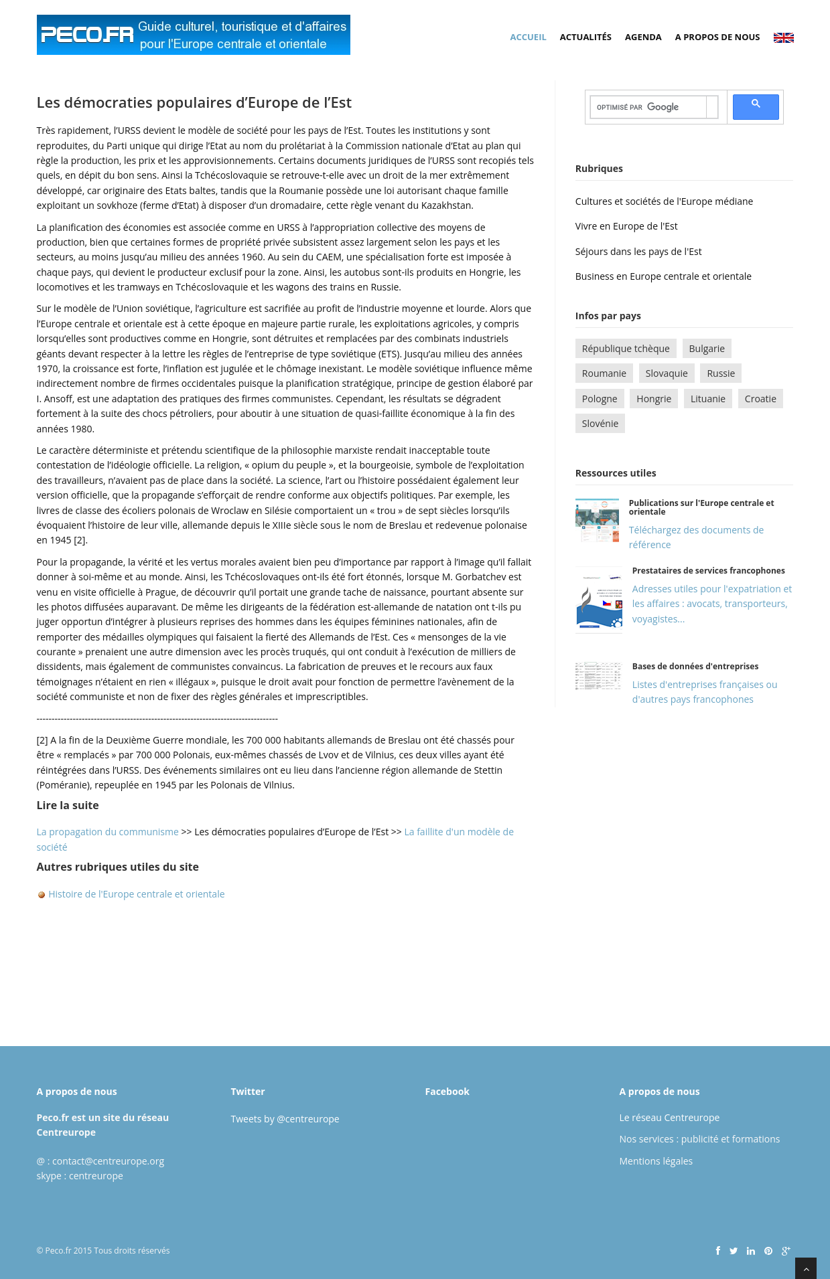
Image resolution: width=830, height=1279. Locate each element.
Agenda (643, 37)
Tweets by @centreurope (285, 1118)
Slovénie (600, 423)
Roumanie (604, 373)
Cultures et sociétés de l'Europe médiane (664, 201)
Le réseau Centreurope (670, 1117)
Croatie (760, 398)
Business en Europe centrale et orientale (663, 276)
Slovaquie (667, 373)
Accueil (528, 37)
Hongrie (653, 398)
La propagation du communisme (109, 831)
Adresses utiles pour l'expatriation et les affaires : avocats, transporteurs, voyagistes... (712, 603)
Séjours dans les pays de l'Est (638, 251)
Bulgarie (707, 348)
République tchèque (626, 348)
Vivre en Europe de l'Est (626, 226)
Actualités (586, 37)
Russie (721, 373)
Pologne (600, 398)
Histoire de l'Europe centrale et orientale (135, 893)
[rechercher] (649, 107)
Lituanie (708, 398)
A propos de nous (717, 37)
